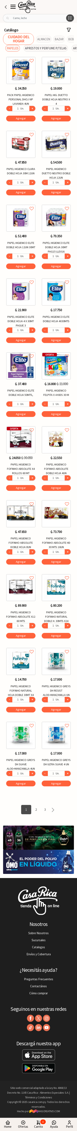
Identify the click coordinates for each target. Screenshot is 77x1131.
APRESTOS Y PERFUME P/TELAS (46, 48)
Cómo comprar (38, 993)
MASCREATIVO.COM (44, 1111)
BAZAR (59, 39)
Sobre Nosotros (38, 933)
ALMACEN (43, 39)
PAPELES (12, 48)
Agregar (21, 118)
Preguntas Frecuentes (38, 979)
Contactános (38, 986)
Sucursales (39, 940)
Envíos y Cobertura (38, 954)
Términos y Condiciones (38, 1097)
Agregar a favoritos (20, 56)
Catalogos (38, 947)
